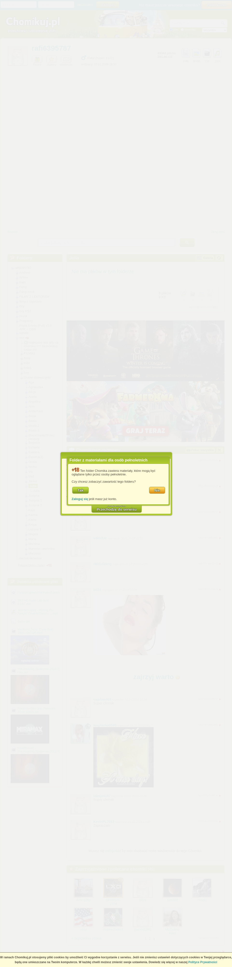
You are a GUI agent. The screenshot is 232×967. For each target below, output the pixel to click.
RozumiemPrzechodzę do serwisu (117, 507)
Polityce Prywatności (202, 962)
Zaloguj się (80, 499)
